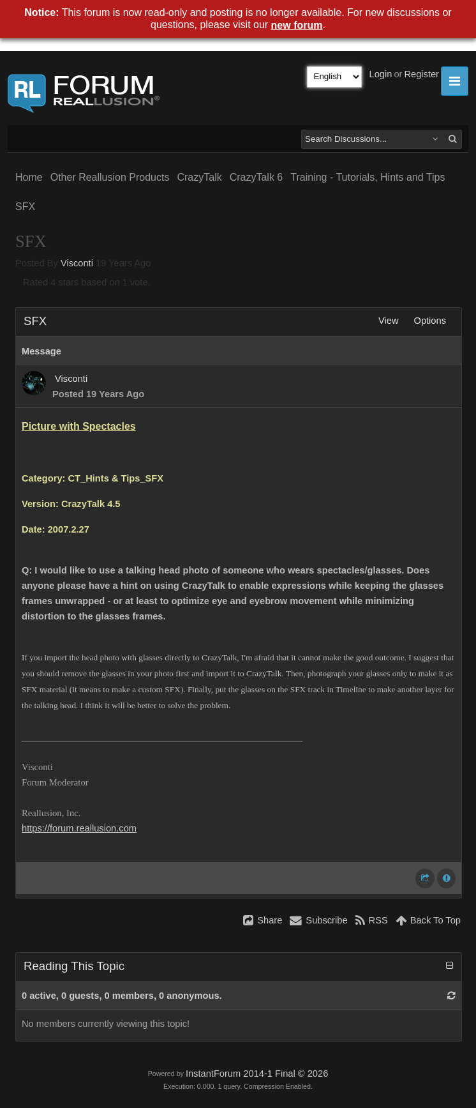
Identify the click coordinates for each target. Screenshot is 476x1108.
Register (421, 74)
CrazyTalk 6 (256, 177)
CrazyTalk (199, 177)
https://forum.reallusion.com (79, 828)
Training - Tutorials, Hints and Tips (367, 177)
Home (29, 177)
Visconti (77, 263)
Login (380, 74)
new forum (297, 25)
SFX (25, 206)
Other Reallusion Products (110, 177)
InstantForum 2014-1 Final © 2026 (257, 1073)
